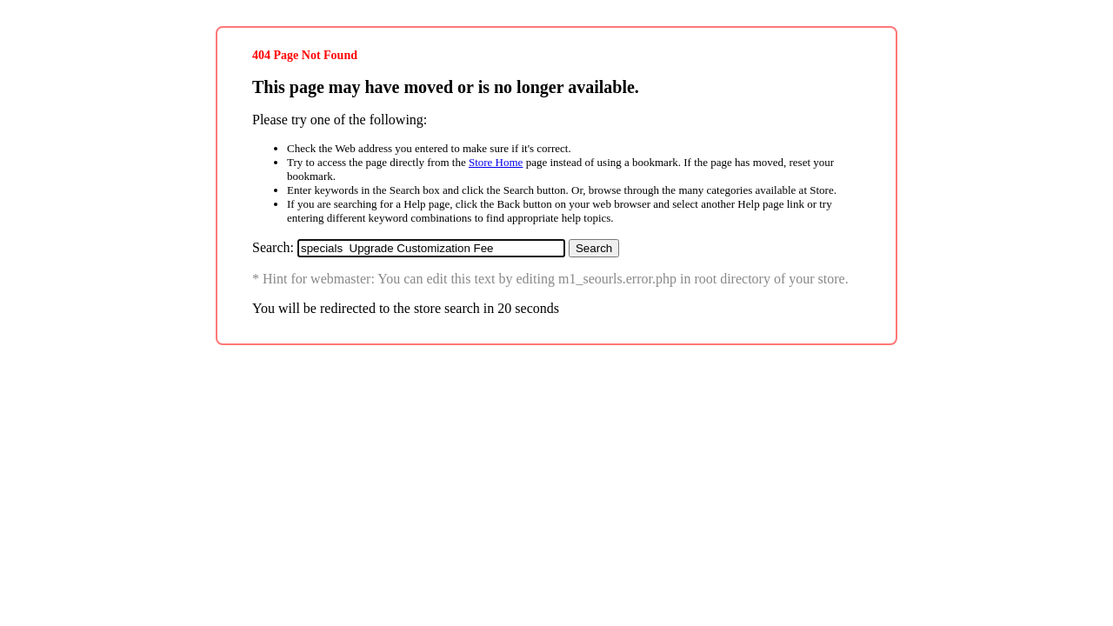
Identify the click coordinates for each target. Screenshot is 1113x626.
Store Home (496, 162)
